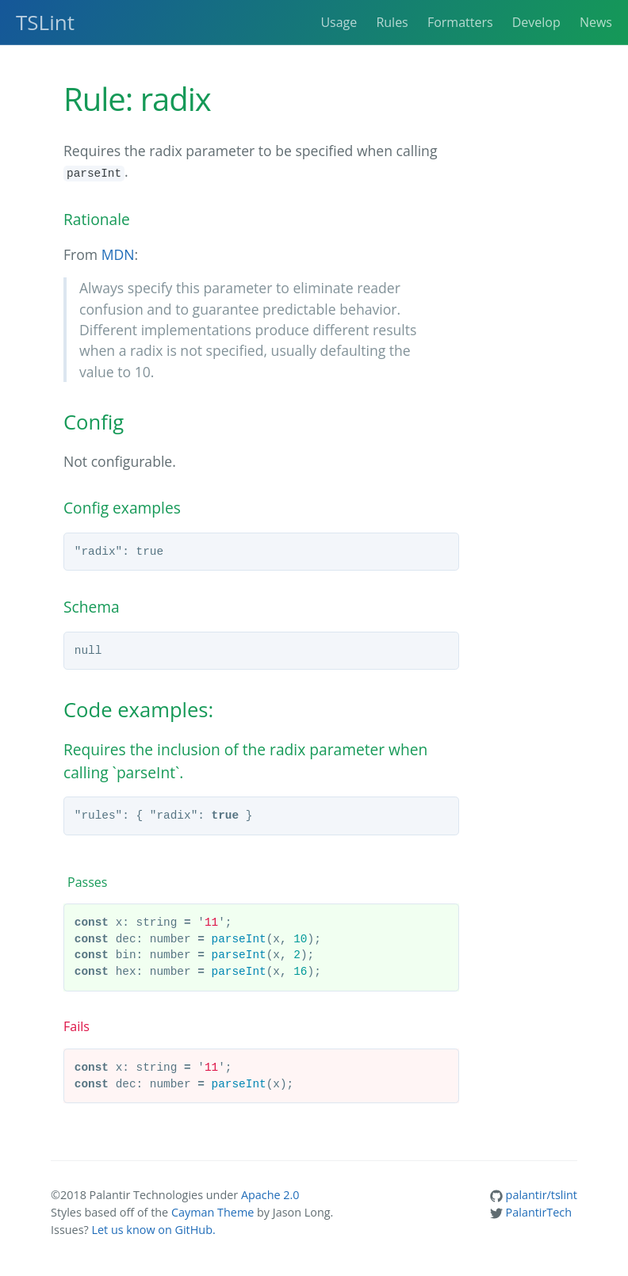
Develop (536, 22)
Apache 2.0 (270, 1194)
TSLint (45, 22)
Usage (338, 22)
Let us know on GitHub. (153, 1229)
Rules (392, 22)
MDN (118, 254)
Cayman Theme (212, 1212)
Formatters (460, 22)
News (596, 22)
